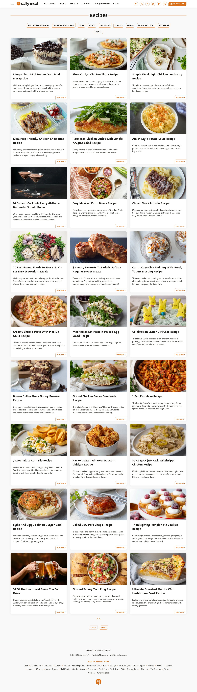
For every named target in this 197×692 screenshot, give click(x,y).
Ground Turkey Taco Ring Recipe (94, 589)
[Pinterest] (147, 4)
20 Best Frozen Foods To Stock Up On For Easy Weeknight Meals (37, 269)
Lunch (82, 25)
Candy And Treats (146, 25)
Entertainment (101, 3)
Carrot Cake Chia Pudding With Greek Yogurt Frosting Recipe (157, 269)
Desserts (118, 25)
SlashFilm (103, 669)
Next (103, 627)
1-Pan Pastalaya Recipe (147, 396)
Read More (61, 97)
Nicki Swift (65, 669)
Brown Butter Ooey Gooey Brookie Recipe (36, 398)
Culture (86, 3)
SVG (123, 669)
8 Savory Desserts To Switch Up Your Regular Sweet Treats (97, 269)
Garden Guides (93, 665)
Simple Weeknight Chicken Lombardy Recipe (157, 76)
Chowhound (36, 665)
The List (144, 669)
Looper (31, 669)
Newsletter (177, 4)
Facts (116, 3)
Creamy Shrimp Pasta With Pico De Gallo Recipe (36, 334)
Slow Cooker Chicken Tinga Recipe (95, 74)
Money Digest (52, 669)
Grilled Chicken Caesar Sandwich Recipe (94, 398)
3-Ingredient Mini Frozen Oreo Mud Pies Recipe (36, 76)
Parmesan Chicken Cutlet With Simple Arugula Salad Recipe (98, 141)
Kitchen (74, 3)
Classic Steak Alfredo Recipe (151, 203)
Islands (160, 665)
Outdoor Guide (78, 669)
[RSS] (165, 4)
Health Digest (125, 665)
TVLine (166, 669)
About (89, 650)
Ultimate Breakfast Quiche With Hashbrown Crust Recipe (153, 591)
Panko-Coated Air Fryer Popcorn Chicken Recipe (94, 462)
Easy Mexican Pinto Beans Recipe (95, 203)
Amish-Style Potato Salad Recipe (153, 139)
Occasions (164, 25)
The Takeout (156, 669)
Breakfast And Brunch (64, 25)
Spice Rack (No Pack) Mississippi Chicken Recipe (153, 462)
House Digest (139, 665)
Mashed (39, 669)
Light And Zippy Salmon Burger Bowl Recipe (37, 527)
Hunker (151, 665)
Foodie (67, 665)
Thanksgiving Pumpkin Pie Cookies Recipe (155, 527)
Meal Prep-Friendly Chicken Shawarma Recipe (38, 141)
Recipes (63, 3)
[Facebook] (136, 4)
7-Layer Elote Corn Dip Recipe (32, 460)
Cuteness (48, 665)
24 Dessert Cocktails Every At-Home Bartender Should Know (36, 205)
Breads (130, 25)
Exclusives (50, 3)
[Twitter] (142, 4)
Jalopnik (168, 665)
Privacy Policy (102, 650)
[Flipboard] (159, 4)
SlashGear (114, 669)
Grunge (113, 665)
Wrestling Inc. (103, 672)
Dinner (92, 25)
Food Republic (78, 665)
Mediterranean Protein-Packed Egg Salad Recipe (96, 334)
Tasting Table (132, 669)
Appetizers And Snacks (38, 25)
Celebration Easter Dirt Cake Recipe (155, 332)
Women (91, 672)
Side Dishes (105, 25)
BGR (26, 665)
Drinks (98, 32)
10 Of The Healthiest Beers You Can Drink (36, 591)
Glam (105, 665)
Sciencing (92, 669)
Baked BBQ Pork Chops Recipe (93, 525)
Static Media (82, 655)
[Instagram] (153, 4)
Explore (58, 665)
